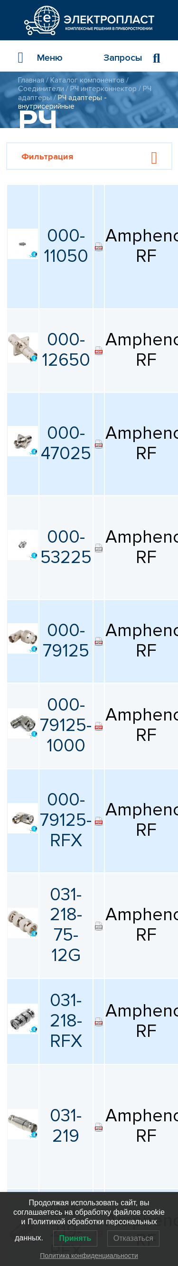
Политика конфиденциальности (89, 1255)
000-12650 (66, 350)
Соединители (41, 88)
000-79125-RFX (66, 820)
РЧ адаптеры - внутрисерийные (62, 102)
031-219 (66, 1126)
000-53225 (66, 547)
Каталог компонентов (87, 80)
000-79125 (66, 641)
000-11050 (66, 246)
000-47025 (66, 443)
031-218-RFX (66, 1021)
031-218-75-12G (66, 925)
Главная (31, 80)
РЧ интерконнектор (103, 88)
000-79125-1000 (66, 725)
